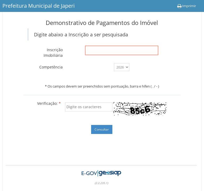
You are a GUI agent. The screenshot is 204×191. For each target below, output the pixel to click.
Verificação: (49, 103)
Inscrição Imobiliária (53, 52)
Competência (51, 67)
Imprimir (186, 5)
